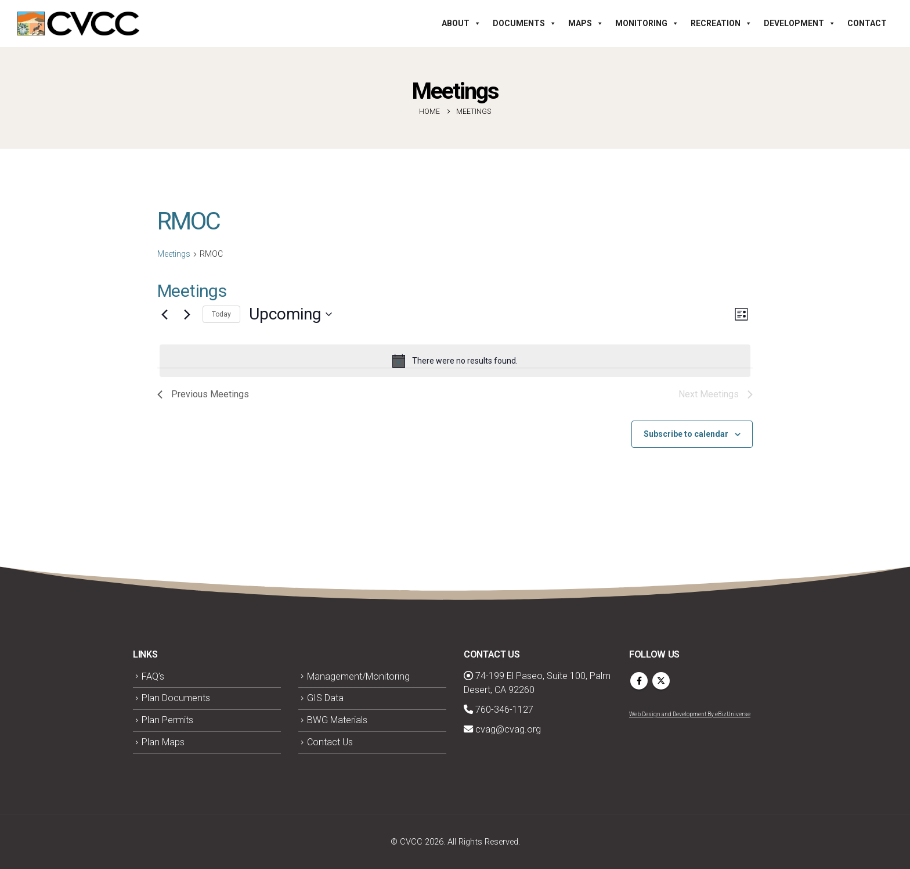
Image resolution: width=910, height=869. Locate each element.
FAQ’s (153, 676)
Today (221, 314)
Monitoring (647, 23)
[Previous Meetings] (164, 314)
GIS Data (325, 697)
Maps (586, 23)
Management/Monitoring (358, 676)
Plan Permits (167, 720)
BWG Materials (337, 720)
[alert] (455, 360)
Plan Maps (163, 742)
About (461, 23)
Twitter (661, 681)
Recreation (721, 23)
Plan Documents (176, 697)
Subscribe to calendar (686, 434)
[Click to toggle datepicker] (290, 314)
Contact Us (330, 742)
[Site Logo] (78, 23)
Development (800, 23)
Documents (525, 23)
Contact (867, 23)
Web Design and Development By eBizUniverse (689, 714)
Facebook (639, 681)
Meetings (173, 253)
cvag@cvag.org (502, 729)
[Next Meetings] (187, 314)
